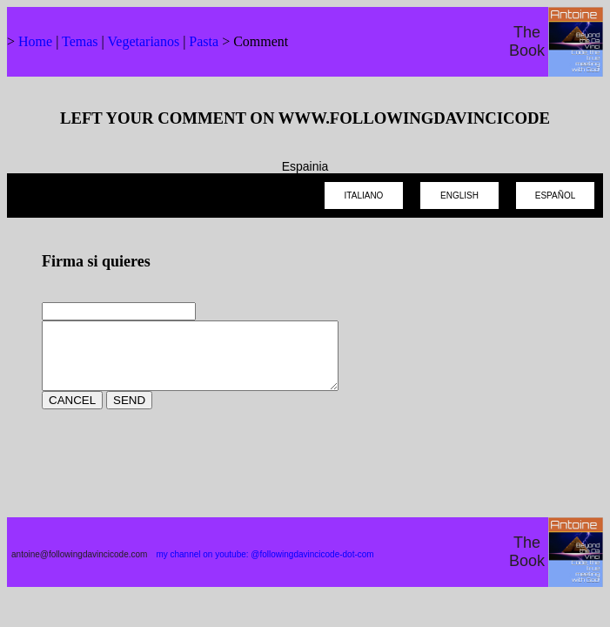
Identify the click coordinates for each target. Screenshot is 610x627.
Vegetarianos (144, 41)
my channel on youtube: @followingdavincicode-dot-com (264, 567)
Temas (80, 41)
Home (35, 41)
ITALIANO (364, 195)
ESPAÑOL (555, 195)
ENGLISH (459, 195)
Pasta (203, 41)
